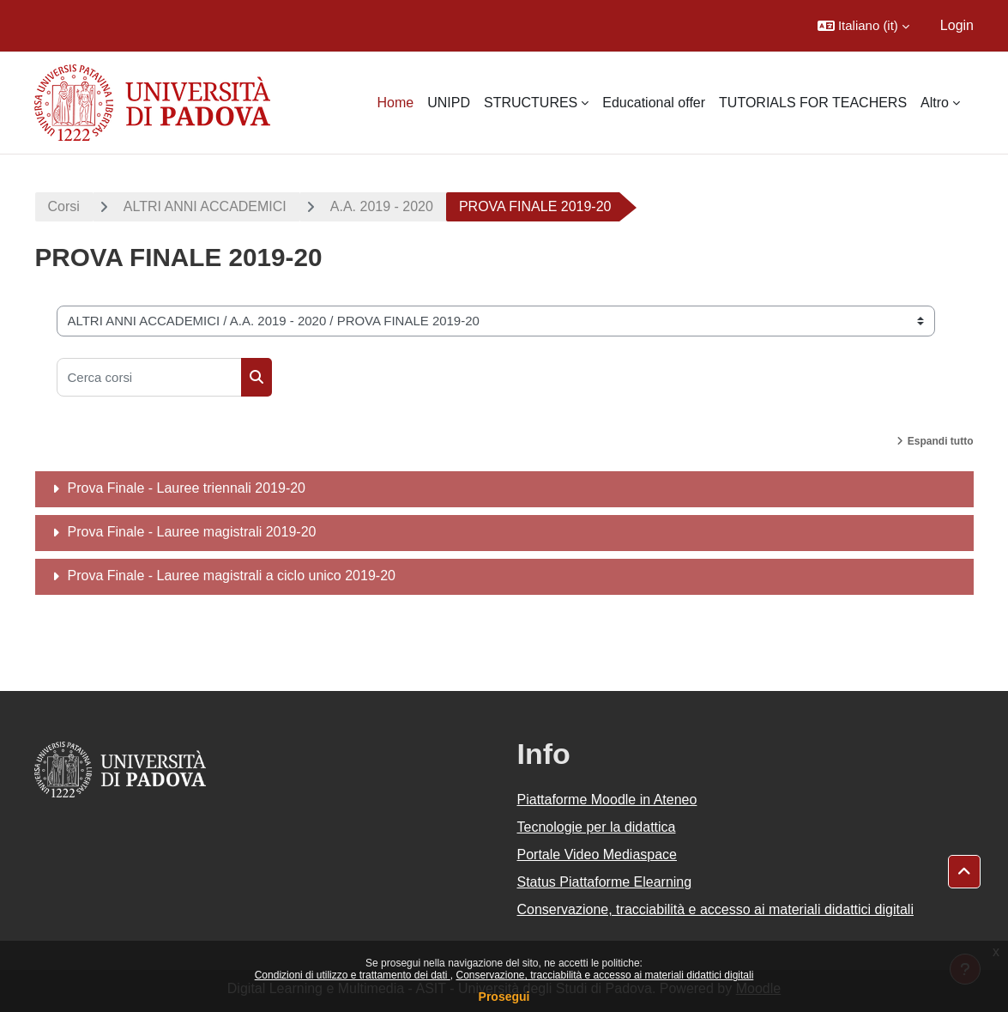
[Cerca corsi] (149, 377)
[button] (863, 26)
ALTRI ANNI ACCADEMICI (205, 206)
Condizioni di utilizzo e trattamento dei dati (352, 975)
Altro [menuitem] (934, 102)
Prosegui (504, 996)
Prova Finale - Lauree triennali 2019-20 (187, 488)
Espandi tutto (941, 441)
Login (957, 25)
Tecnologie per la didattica (596, 827)
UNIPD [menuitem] (448, 102)
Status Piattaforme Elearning (604, 882)
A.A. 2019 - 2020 (381, 206)
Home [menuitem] (395, 102)
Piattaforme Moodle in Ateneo (607, 799)
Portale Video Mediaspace (597, 854)
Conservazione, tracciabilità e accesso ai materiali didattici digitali (604, 975)
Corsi (64, 206)
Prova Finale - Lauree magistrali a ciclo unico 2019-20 (231, 575)
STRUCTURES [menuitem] (530, 102)
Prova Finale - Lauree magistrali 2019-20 (192, 531)
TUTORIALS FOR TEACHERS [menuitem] (813, 102)
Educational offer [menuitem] (653, 102)
